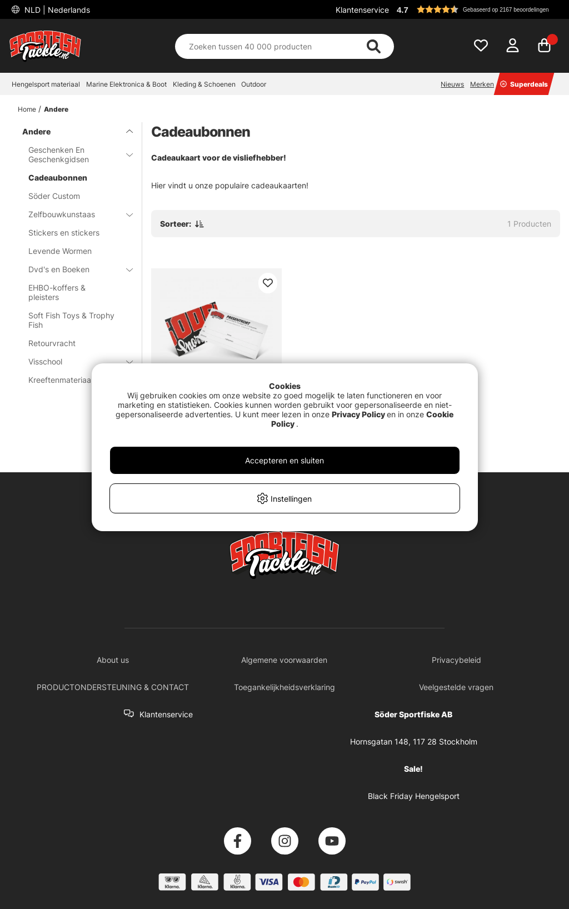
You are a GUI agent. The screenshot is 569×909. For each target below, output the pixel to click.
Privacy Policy (358, 414)
